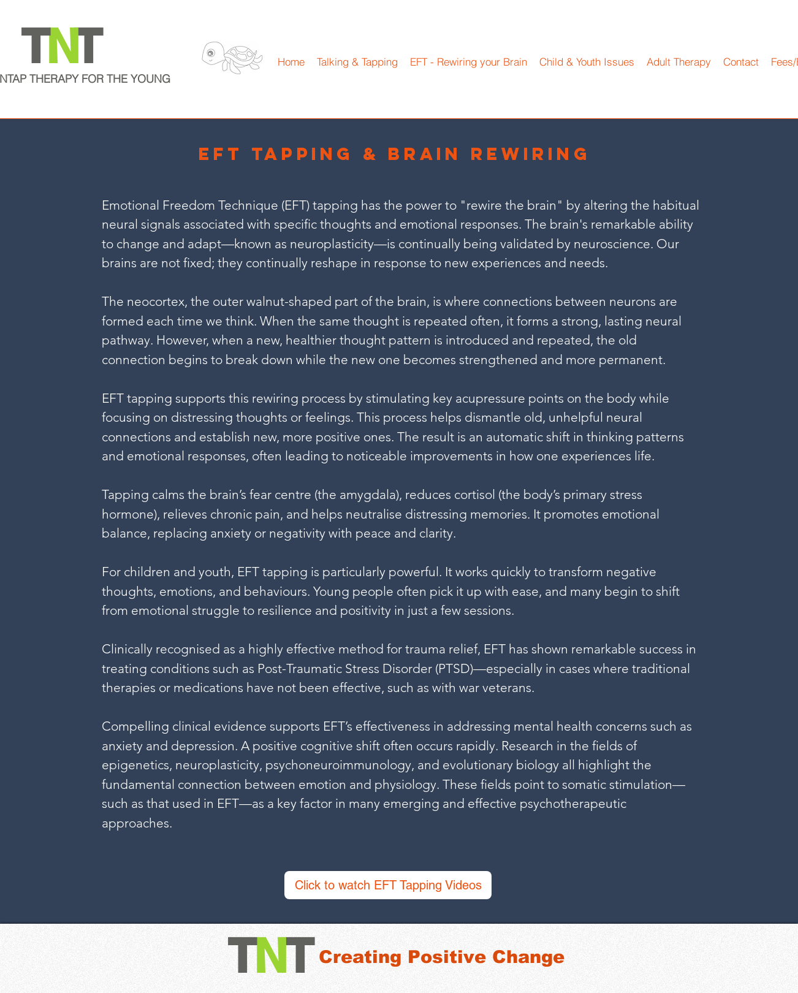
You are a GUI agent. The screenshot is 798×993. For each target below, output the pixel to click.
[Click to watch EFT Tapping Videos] (388, 885)
